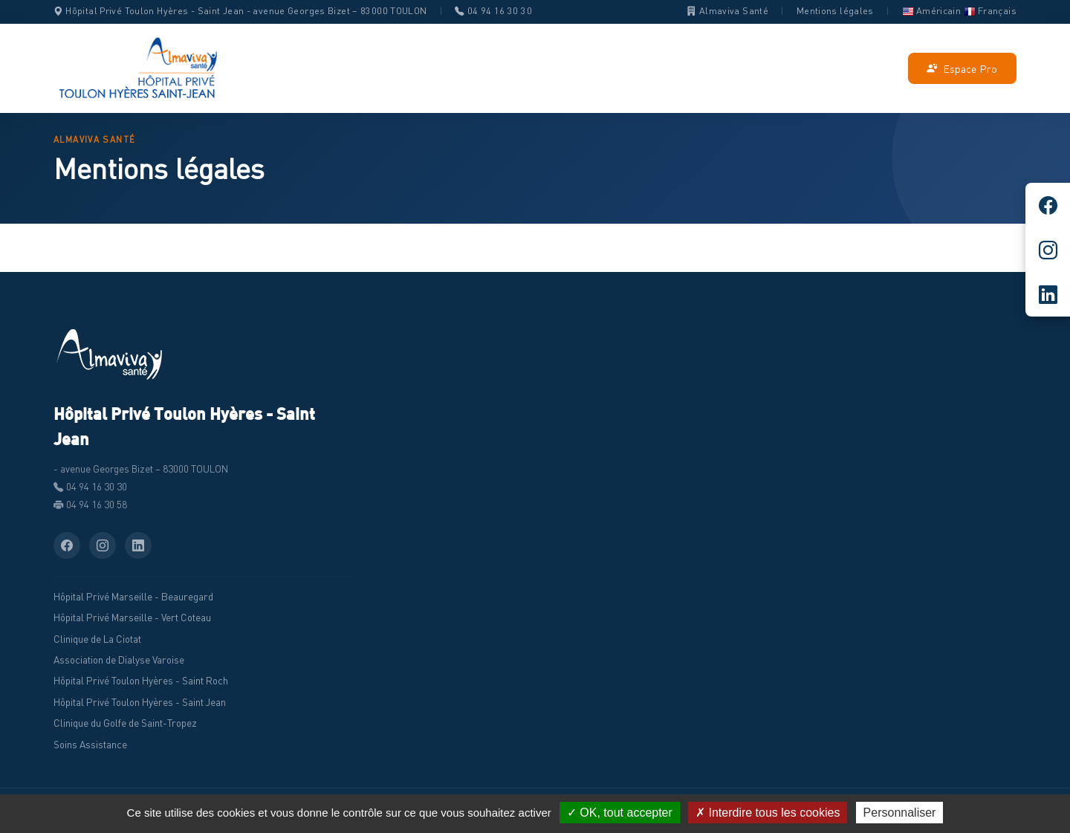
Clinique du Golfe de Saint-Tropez (125, 723)
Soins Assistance (90, 745)
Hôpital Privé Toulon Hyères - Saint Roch (141, 681)
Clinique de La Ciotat (97, 639)
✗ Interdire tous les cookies (768, 812)
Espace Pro (962, 69)
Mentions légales (835, 10)
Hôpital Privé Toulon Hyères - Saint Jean (140, 702)
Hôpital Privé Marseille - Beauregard (133, 597)
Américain (932, 10)
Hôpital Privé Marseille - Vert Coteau (132, 617)
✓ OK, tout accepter (619, 812)
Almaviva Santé (727, 10)
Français (990, 10)
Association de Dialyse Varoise (119, 660)
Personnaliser (899, 812)
